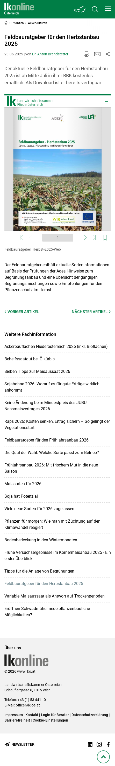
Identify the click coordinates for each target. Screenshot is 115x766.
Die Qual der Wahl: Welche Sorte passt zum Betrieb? (51, 452)
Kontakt (31, 715)
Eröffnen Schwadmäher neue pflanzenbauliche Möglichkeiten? (47, 611)
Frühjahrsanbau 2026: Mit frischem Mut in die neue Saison (51, 468)
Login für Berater (55, 715)
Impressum (13, 715)
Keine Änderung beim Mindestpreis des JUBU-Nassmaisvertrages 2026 (46, 405)
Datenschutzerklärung (89, 715)
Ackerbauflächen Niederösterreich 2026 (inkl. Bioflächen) (56, 346)
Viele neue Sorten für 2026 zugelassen (39, 508)
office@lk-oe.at (28, 705)
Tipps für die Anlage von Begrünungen (39, 571)
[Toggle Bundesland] (80, 9)
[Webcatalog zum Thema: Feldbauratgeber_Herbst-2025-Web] (57, 169)
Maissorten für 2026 (22, 483)
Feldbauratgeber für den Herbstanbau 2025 (43, 583)
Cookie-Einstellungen (50, 720)
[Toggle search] (95, 9)
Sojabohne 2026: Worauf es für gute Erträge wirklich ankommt (51, 387)
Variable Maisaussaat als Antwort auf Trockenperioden (54, 596)
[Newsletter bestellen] (19, 744)
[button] (108, 8)
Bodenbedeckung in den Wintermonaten (40, 539)
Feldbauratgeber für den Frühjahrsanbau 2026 (46, 440)
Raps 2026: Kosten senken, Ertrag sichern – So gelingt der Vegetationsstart (57, 424)
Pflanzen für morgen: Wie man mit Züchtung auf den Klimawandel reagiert (52, 524)
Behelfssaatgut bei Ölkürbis (29, 358)
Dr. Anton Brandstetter (50, 54)
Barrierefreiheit (17, 720)
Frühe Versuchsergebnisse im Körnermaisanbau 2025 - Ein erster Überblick (57, 555)
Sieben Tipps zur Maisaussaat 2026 (37, 371)
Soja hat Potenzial (21, 496)
